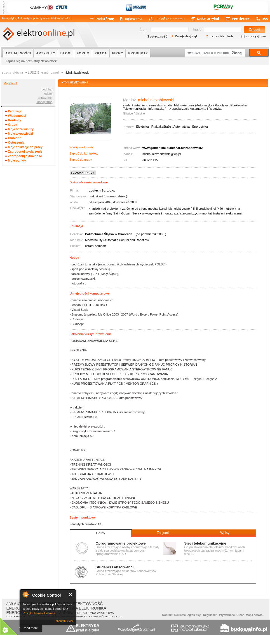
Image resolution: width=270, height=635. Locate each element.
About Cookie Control (25, 594)
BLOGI (66, 53)
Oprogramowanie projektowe (121, 543)
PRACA (101, 53)
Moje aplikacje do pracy (25, 147)
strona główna (12, 72)
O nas (240, 615)
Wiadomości (17, 115)
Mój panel (10, 83)
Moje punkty (17, 160)
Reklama (180, 615)
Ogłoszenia (16, 142)
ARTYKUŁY (45, 53)
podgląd (46, 89)
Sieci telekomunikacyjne (205, 543)
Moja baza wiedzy (21, 129)
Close (71, 594)
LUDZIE (34, 72)
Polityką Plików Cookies (39, 613)
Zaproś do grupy (81, 159)
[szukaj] (214, 52)
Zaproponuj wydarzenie (25, 151)
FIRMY (117, 53)
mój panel (51, 72)
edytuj (47, 93)
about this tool (64, 621)
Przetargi (14, 111)
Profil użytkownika (75, 82)
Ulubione (14, 138)
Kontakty (14, 120)
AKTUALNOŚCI (18, 53)
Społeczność (157, 36)
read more (31, 628)
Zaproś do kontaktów (84, 153)
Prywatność (227, 615)
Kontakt (167, 615)
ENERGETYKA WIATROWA (94, 613)
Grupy (12, 124)
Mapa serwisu (255, 615)
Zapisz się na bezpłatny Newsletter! (31, 61)
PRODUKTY (138, 53)
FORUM (83, 53)
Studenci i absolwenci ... (117, 567)
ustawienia (44, 97)
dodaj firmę (44, 102)
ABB (9, 604)
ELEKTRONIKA (92, 608)
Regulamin (210, 615)
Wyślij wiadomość (82, 147)
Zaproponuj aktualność (25, 156)
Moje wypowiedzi (20, 133)
